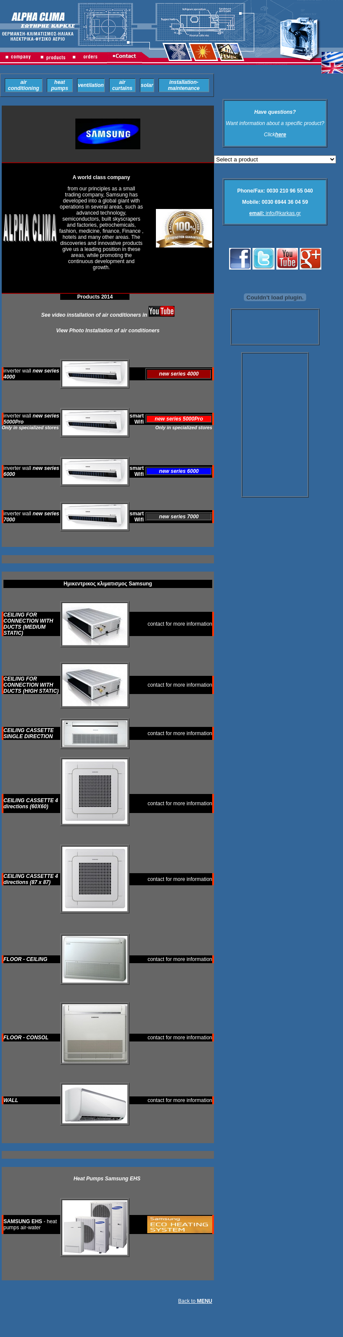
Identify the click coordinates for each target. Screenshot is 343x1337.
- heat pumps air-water (30, 1224)
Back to (195, 1301)
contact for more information (180, 624)
